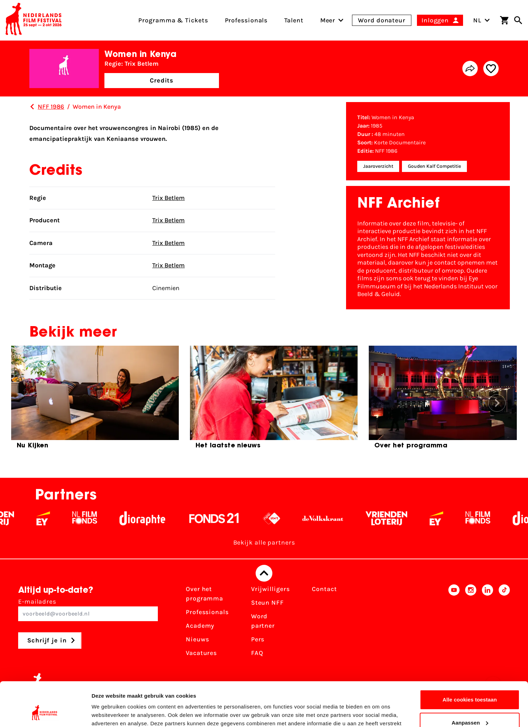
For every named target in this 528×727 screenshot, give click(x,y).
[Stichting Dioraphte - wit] (151, 518)
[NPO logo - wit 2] (280, 518)
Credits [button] (162, 80)
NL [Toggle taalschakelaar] (481, 20)
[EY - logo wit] (52, 518)
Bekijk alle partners (264, 542)
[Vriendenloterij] (395, 518)
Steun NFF (267, 602)
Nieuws (197, 639)
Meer (328, 20)
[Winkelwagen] (504, 20)
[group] (95, 400)
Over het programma (204, 593)
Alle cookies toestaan (469, 662)
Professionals (207, 612)
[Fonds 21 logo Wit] (222, 518)
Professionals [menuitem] (246, 20)
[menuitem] (328, 20)
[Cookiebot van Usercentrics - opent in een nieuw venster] (45, 713)
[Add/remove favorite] (491, 68)
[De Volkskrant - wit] (331, 518)
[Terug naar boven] (264, 573)
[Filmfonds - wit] (93, 518)
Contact (324, 589)
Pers (258, 639)
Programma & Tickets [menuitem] (173, 20)
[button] (497, 403)
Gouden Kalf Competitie (434, 166)
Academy (200, 625)
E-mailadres (88, 609)
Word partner (263, 620)
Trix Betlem (168, 198)
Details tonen (108, 713)
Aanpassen (470, 685)
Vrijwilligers (270, 589)
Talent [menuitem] (293, 20)
